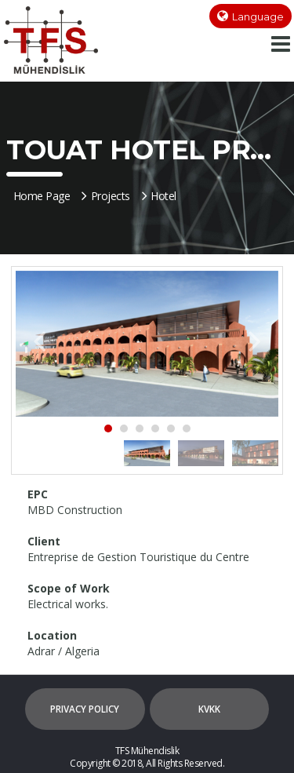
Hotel (159, 195)
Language (258, 16)
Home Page (42, 195)
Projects (106, 195)
